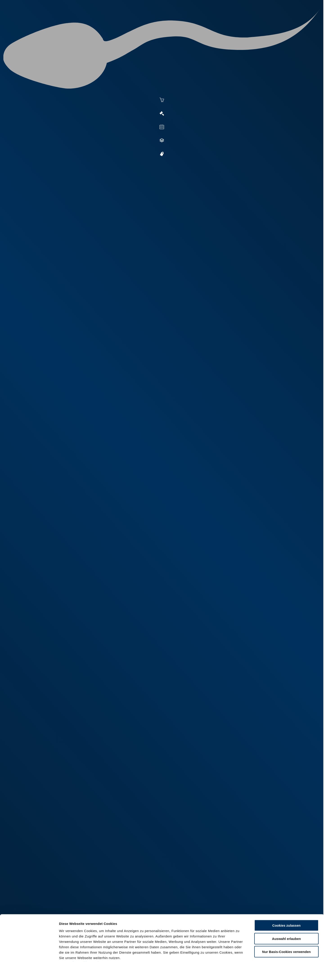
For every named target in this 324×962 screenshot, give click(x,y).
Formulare (264, 20)
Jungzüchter (219, 20)
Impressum (109, 935)
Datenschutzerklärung (78, 935)
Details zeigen (245, 953)
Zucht (195, 20)
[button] (142, 316)
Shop (243, 20)
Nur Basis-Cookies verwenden (286, 924)
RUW (283, 20)
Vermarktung (170, 20)
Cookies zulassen (286, 897)
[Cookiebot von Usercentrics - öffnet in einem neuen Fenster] (29, 953)
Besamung (141, 20)
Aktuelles (116, 20)
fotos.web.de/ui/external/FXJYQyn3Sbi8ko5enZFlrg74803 (173, 833)
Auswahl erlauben (286, 911)
